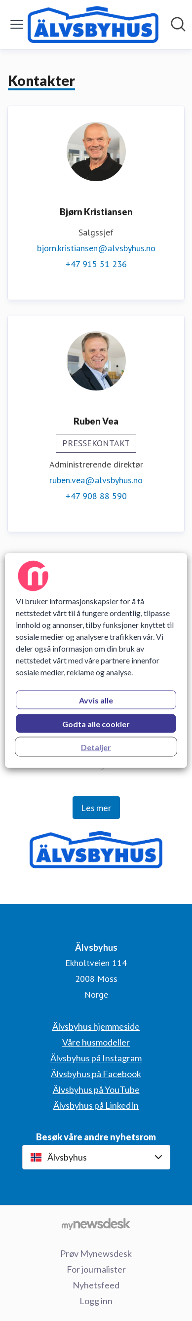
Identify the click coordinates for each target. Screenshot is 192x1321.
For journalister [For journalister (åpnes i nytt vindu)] (96, 1269)
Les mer (96, 807)
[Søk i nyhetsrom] (178, 24)
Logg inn (96, 1300)
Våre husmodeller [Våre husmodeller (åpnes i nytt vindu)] (96, 1042)
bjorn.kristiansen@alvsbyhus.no (96, 248)
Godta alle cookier (96, 724)
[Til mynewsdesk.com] (96, 1223)
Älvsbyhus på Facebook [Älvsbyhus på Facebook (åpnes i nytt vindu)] (96, 1073)
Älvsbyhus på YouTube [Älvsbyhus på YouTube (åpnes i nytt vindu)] (96, 1089)
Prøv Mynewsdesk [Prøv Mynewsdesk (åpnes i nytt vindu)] (96, 1253)
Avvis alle (96, 700)
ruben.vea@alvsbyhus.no (96, 480)
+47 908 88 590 (96, 496)
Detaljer (96, 747)
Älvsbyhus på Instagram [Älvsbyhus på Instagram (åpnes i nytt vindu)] (96, 1057)
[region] (96, 660)
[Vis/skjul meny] (17, 24)
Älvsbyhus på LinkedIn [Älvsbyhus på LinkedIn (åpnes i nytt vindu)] (96, 1105)
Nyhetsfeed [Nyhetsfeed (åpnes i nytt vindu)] (96, 1285)
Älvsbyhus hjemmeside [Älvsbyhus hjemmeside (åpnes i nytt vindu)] (96, 1026)
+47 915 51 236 (96, 264)
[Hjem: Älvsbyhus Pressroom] (93, 24)
